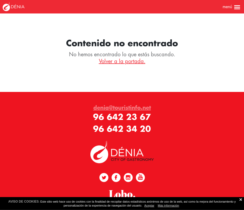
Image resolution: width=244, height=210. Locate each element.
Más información (168, 205)
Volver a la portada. (122, 61)
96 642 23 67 (122, 117)
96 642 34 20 (122, 129)
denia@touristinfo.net (122, 107)
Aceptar (149, 205)
